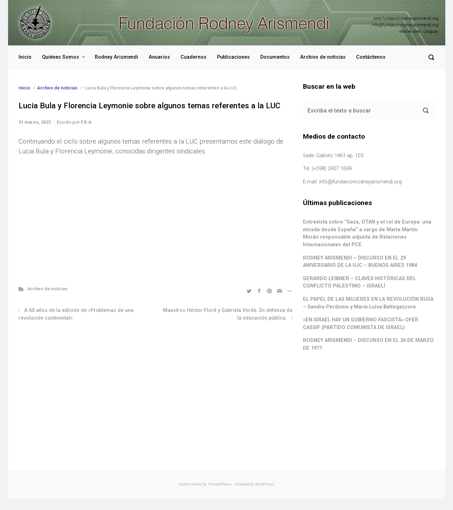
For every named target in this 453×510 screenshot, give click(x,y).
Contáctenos (370, 57)
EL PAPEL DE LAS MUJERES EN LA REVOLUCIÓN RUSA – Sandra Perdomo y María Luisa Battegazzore (368, 303)
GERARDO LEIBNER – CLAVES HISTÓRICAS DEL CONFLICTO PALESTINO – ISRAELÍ (359, 282)
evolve (184, 484)
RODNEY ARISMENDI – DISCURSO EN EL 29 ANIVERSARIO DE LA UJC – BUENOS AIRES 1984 (360, 262)
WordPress (264, 484)
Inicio (25, 57)
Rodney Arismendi (116, 57)
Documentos (275, 57)
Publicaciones (233, 57)
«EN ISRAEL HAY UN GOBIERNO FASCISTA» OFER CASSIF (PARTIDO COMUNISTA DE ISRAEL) (360, 323)
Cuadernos (193, 57)
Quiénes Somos (60, 57)
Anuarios (159, 57)
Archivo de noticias (323, 57)
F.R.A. (87, 122)
